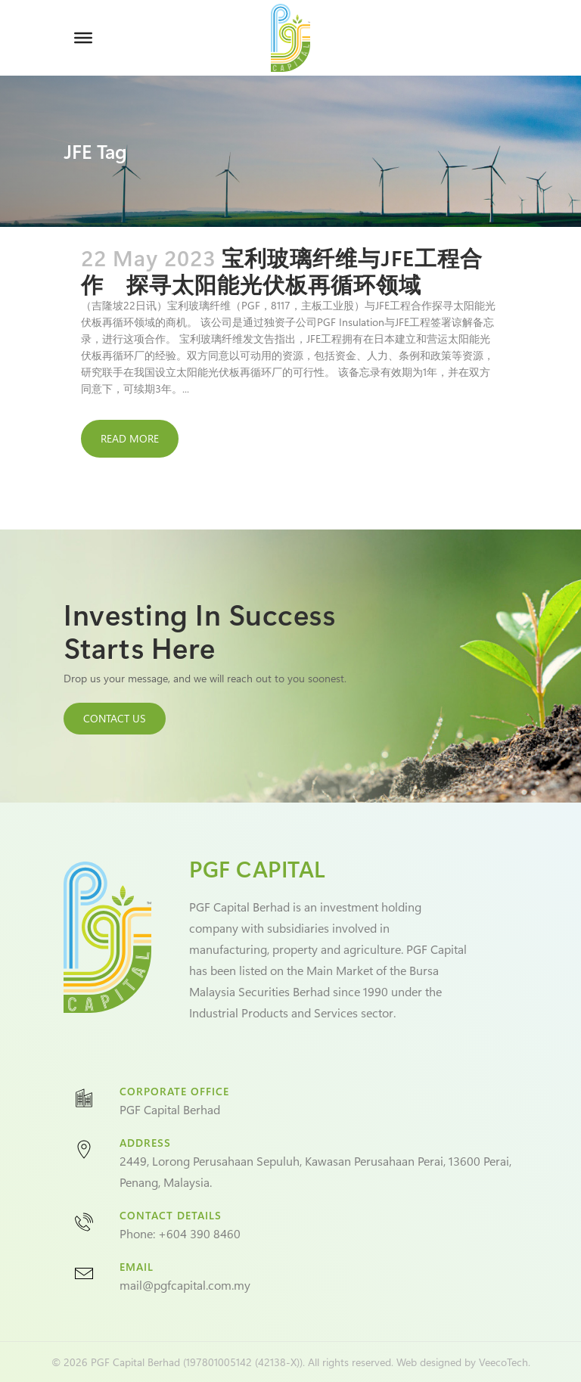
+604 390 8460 (199, 1233)
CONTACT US (114, 718)
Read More (130, 438)
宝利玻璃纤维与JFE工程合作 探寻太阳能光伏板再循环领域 (282, 270)
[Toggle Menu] (83, 38)
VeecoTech (503, 1362)
